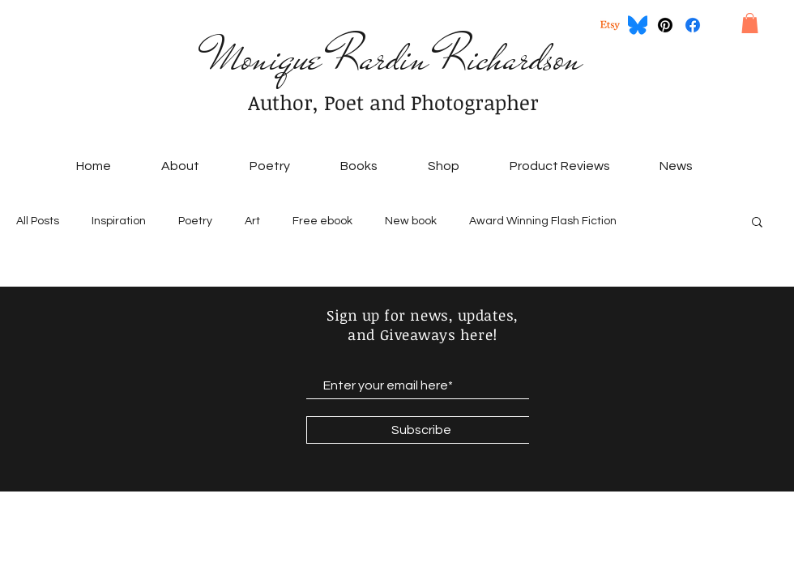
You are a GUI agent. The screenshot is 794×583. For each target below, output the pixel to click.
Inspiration (119, 221)
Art (252, 221)
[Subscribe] (421, 430)
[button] (749, 23)
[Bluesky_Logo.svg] (637, 25)
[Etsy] (610, 25)
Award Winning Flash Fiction (543, 221)
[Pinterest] (665, 25)
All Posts (37, 221)
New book (411, 221)
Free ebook (322, 221)
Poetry (195, 221)
